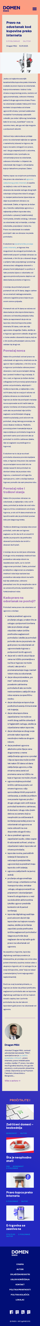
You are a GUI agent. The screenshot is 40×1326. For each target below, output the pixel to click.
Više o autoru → (12, 1080)
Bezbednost (11, 1133)
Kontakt (20, 1284)
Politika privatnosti (20, 1289)
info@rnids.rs (24, 1321)
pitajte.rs (10, 1234)
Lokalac (20, 1300)
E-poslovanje (13, 41)
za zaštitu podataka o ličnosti (16, 1056)
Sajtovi (27, 41)
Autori (20, 1269)
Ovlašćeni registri (20, 1274)
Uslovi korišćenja (20, 1279)
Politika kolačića (20, 1294)
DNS (8, 1166)
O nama (20, 1264)
